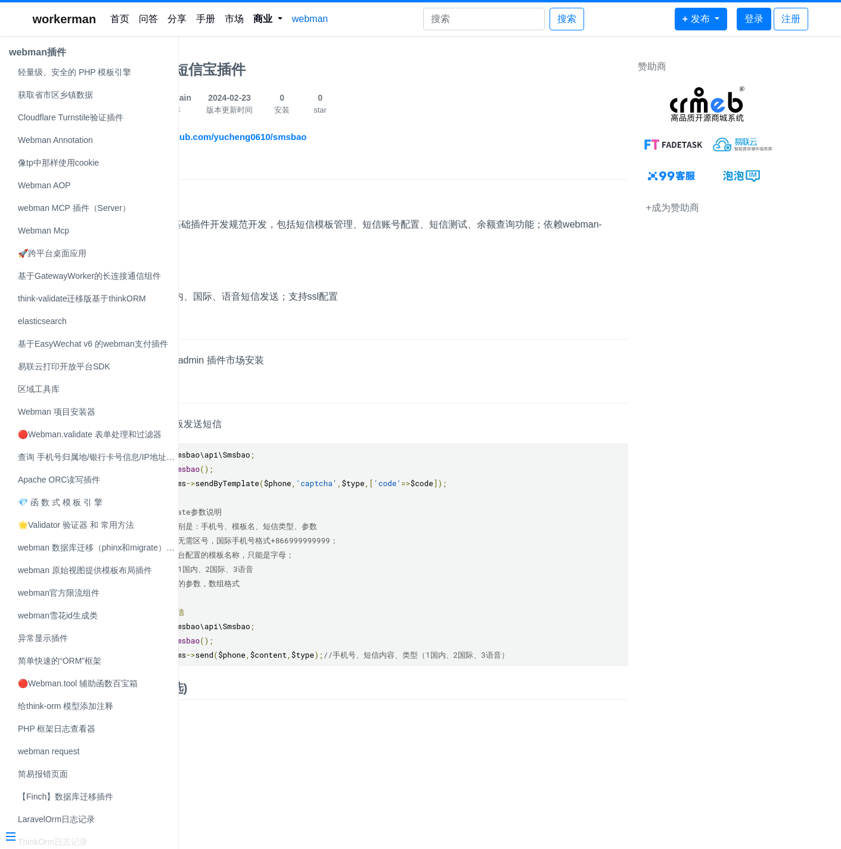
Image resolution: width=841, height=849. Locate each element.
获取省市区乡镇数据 (55, 94)
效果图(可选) (223, 688)
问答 (148, 19)
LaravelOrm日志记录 (56, 819)
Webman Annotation (55, 140)
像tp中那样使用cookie (58, 162)
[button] (268, 19)
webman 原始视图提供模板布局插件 (85, 570)
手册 (205, 19)
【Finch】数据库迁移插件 (65, 796)
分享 (177, 19)
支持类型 (211, 273)
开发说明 (211, 201)
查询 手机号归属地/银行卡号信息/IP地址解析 (98, 457)
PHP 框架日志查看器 (56, 728)
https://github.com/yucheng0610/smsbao (291, 137)
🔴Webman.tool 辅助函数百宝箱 (78, 683)
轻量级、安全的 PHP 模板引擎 (74, 72)
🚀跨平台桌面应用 (52, 253)
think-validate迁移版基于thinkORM (82, 298)
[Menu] (84, 837)
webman (310, 19)
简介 (200, 168)
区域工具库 (39, 389)
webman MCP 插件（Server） (74, 208)
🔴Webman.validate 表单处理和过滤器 (90, 434)
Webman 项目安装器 (56, 411)
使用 (200, 391)
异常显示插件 (43, 638)
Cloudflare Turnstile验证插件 (70, 117)
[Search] (484, 19)
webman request (49, 751)
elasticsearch (42, 321)
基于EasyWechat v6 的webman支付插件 (93, 344)
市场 (234, 19)
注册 (790, 19)
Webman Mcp (43, 230)
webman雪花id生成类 (58, 615)
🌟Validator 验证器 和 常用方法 (76, 525)
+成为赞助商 (726, 208)
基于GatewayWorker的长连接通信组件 (89, 276)
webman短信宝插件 (252, 69)
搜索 (566, 19)
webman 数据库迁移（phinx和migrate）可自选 (98, 547)
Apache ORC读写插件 (59, 479)
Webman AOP (44, 185)
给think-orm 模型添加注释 (65, 706)
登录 (754, 19)
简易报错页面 (43, 774)
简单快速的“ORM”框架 (59, 660)
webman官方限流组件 (59, 593)
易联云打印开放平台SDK (64, 366)
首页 (119, 19)
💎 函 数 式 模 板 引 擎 (60, 502)
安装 (200, 327)
